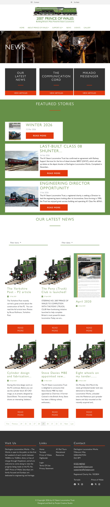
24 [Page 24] (21, 423)
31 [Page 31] (52, 423)
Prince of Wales (45, 455)
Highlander (43, 457)
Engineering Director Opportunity (65, 185)
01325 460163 (79, 463)
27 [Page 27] (34, 423)
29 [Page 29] (43, 423)
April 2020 (84, 301)
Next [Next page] (66, 423)
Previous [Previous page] (15, 423)
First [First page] (7, 423)
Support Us (57, 27)
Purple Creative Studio (64, 503)
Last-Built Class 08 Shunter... (61, 148)
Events (77, 27)
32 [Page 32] (56, 423)
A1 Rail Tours (61, 449)
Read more (21, 329)
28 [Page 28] (39, 423)
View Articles (20, 93)
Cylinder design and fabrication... (19, 374)
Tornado (42, 452)
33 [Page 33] (61, 423)
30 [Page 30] (48, 423)
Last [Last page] (72, 423)
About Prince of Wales (38, 27)
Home (22, 27)
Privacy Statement (46, 468)
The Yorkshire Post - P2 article (19, 290)
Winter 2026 (39, 124)
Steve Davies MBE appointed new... (54, 374)
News (68, 27)
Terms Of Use (44, 465)
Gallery (87, 27)
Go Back (75, 2)
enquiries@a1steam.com (83, 466)
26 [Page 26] (30, 423)
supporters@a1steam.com (84, 469)
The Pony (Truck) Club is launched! (54, 290)
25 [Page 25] (26, 423)
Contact (35, 2)
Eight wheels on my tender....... (87, 374)
